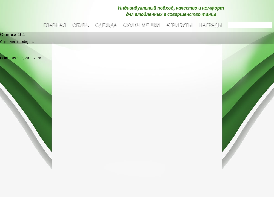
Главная (54, 25)
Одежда (106, 25)
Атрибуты (179, 25)
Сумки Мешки (141, 25)
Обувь (80, 25)
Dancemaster (39, 16)
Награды (210, 25)
